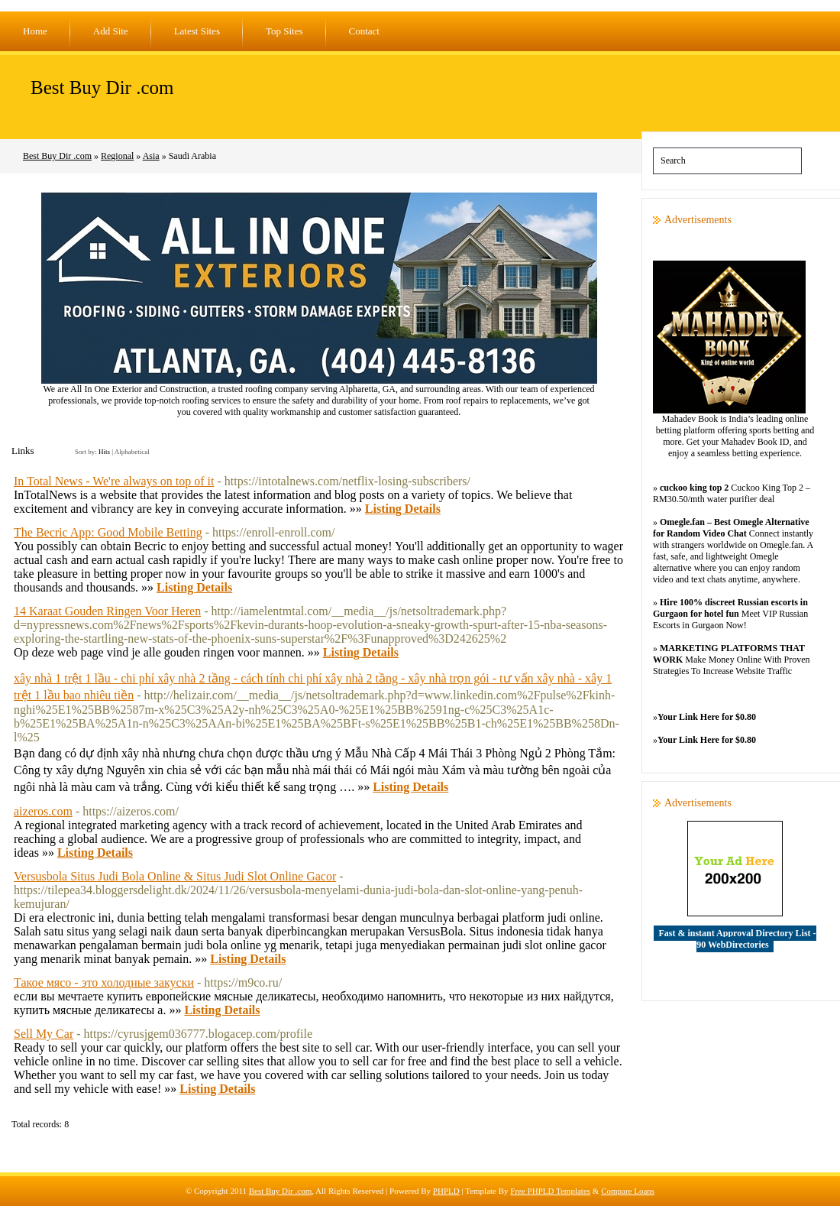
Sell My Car (43, 1033)
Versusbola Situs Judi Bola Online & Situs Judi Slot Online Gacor (175, 876)
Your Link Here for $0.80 (706, 717)
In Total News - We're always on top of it (114, 481)
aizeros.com (43, 811)
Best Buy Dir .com (102, 87)
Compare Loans (627, 1190)
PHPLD (446, 1190)
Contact (364, 31)
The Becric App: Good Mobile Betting (108, 532)
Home (35, 31)
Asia (151, 156)
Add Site (110, 31)
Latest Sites (197, 31)
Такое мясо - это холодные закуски (104, 982)
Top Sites (284, 31)
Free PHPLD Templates (550, 1190)
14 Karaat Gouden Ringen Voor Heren (107, 611)
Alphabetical (132, 451)
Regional (117, 156)
